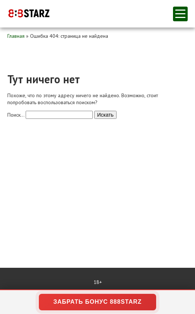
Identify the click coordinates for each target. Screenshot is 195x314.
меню (180, 13)
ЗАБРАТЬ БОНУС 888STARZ (97, 302)
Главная (16, 36)
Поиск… (15, 115)
